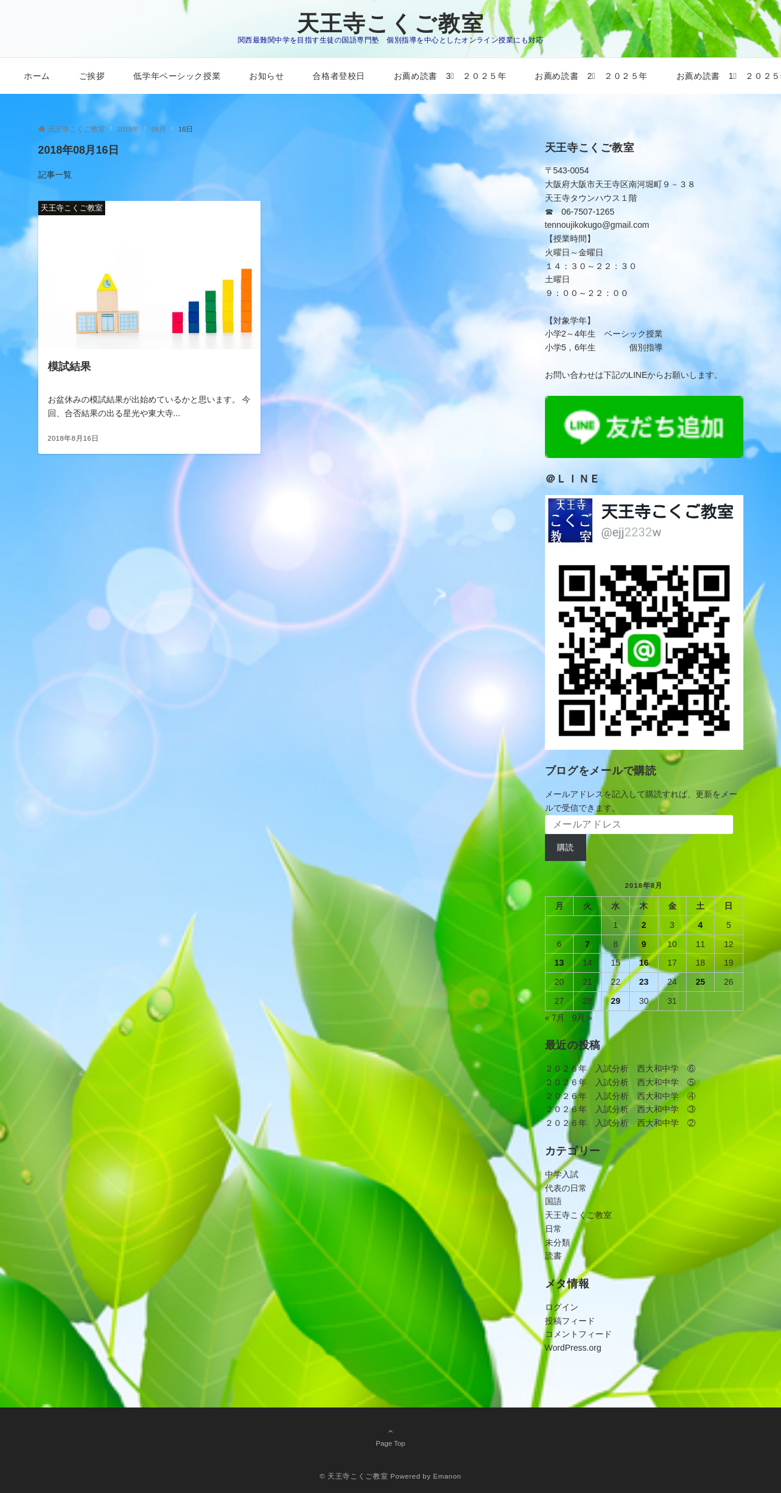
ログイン (561, 1307)
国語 (553, 1201)
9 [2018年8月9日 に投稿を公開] (644, 944)
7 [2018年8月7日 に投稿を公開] (587, 944)
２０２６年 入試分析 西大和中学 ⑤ (620, 1082)
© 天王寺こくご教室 (354, 1476)
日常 (553, 1229)
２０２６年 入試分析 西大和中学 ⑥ (620, 1068)
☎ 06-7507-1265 (580, 211)
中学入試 (561, 1174)
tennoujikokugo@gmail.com (597, 225)
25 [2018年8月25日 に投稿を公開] (700, 982)
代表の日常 (566, 1188)
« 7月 (555, 1017)
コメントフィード (578, 1334)
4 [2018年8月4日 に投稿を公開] (700, 925)
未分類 (557, 1242)
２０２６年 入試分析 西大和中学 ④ (620, 1096)
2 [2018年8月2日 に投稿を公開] (644, 925)
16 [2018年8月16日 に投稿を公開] (644, 962)
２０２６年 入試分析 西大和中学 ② (620, 1123)
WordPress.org (573, 1347)
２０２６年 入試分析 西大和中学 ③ (620, 1109)
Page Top (390, 1437)
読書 (553, 1255)
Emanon (447, 1476)
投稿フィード (570, 1321)
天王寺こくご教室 (391, 23)
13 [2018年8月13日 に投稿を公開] (559, 962)
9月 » (582, 1017)
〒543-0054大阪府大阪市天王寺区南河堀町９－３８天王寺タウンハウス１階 (620, 184)
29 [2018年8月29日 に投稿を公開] (615, 1001)
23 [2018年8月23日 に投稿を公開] (644, 982)
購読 (565, 847)
